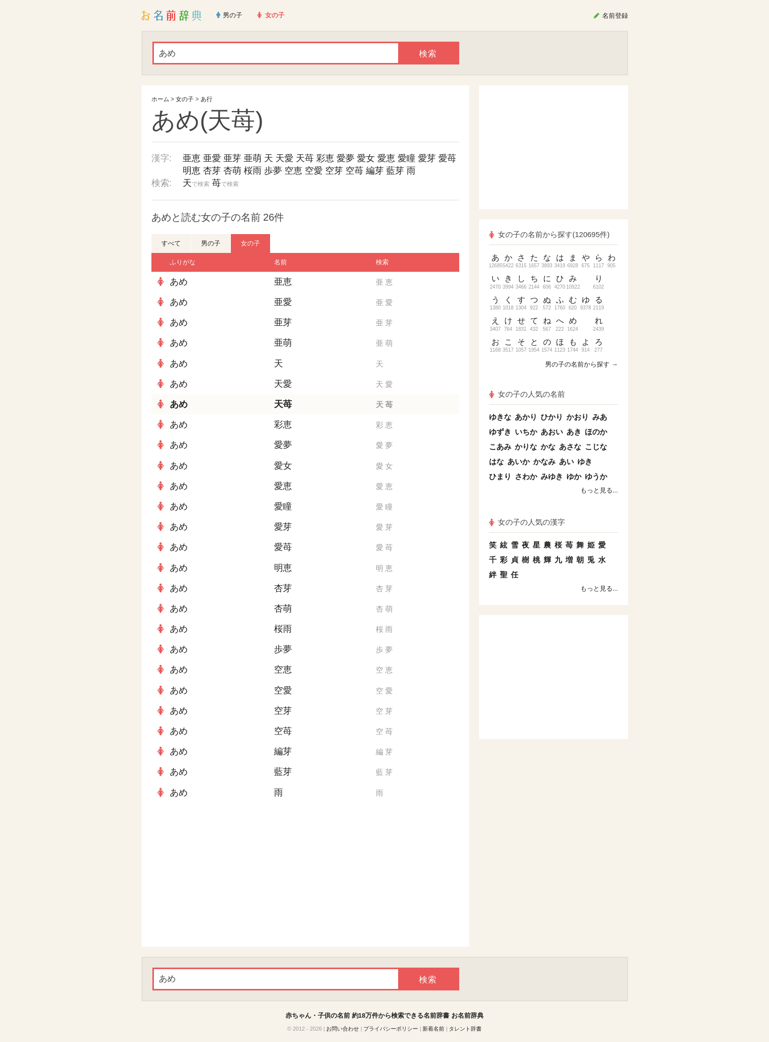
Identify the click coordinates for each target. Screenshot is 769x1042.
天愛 (284, 158)
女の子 (185, 99)
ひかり (552, 417)
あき (573, 432)
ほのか (596, 432)
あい (566, 461)
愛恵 (386, 158)
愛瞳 (407, 158)
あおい (552, 432)
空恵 (293, 171)
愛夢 (345, 158)
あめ (179, 282)
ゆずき (500, 432)
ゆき (584, 461)
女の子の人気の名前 (527, 394)
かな (548, 446)
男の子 (210, 243)
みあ (599, 417)
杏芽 (212, 171)
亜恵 (192, 158)
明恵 (192, 171)
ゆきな (500, 417)
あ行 (206, 99)
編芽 (375, 171)
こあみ (500, 446)
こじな (596, 446)
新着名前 (433, 1029)
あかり (526, 417)
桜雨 (253, 171)
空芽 (334, 171)
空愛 (314, 171)
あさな (570, 446)
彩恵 (325, 158)
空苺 (354, 171)
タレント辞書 (465, 1029)
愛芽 (427, 158)
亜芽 (232, 158)
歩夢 (273, 171)
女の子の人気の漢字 (527, 522)
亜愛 (212, 158)
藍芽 (395, 171)
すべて (171, 243)
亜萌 (253, 158)
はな (496, 461)
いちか (526, 432)
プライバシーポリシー (390, 1029)
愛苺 (447, 158)
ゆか (573, 476)
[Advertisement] (225, 875)
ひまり (500, 476)
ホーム (160, 99)
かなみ (544, 461)
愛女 (366, 158)
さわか (526, 476)
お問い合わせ (342, 1029)
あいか (518, 461)
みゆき (552, 476)
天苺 (305, 158)
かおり (577, 417)
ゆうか (596, 476)
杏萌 (232, 171)
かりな (526, 446)
